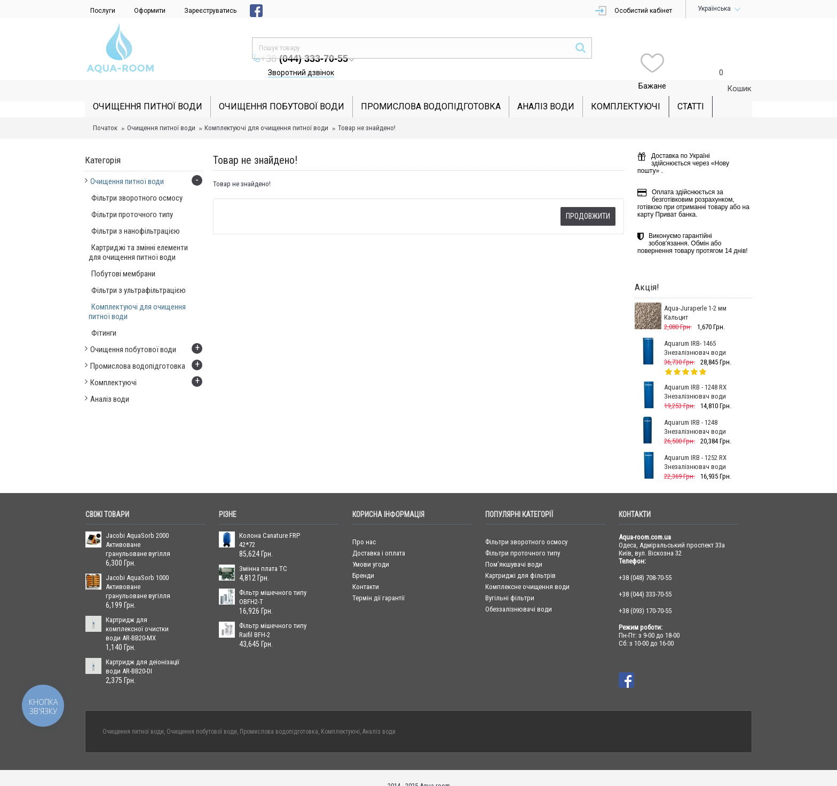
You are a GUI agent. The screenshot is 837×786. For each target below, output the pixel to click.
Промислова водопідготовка (279, 715)
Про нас (364, 526)
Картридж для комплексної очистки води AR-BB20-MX (137, 613)
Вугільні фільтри (509, 582)
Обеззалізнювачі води (518, 593)
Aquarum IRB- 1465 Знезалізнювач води (695, 331)
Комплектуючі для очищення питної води (266, 112)
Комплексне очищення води (527, 571)
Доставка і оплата (378, 537)
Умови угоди (370, 548)
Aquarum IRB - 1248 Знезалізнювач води (695, 410)
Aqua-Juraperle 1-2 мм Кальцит (695, 296)
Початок (105, 112)
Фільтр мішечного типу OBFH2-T (272, 581)
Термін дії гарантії (378, 582)
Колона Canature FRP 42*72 (269, 524)
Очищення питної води (161, 112)
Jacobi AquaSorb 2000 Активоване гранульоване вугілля (138, 528)
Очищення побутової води (202, 715)
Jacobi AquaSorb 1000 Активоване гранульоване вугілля (138, 571)
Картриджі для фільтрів (520, 559)
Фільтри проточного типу (522, 537)
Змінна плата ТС (263, 553)
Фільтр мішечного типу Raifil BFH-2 (272, 614)
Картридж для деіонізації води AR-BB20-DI (142, 650)
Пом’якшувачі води (513, 548)
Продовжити (588, 200)
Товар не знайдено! (367, 112)
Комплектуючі (340, 715)
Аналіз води (379, 715)
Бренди (363, 559)
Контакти (365, 571)
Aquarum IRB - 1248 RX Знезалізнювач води (695, 375)
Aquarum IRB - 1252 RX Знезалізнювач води (695, 446)
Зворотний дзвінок (503, 51)
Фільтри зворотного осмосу (526, 526)
